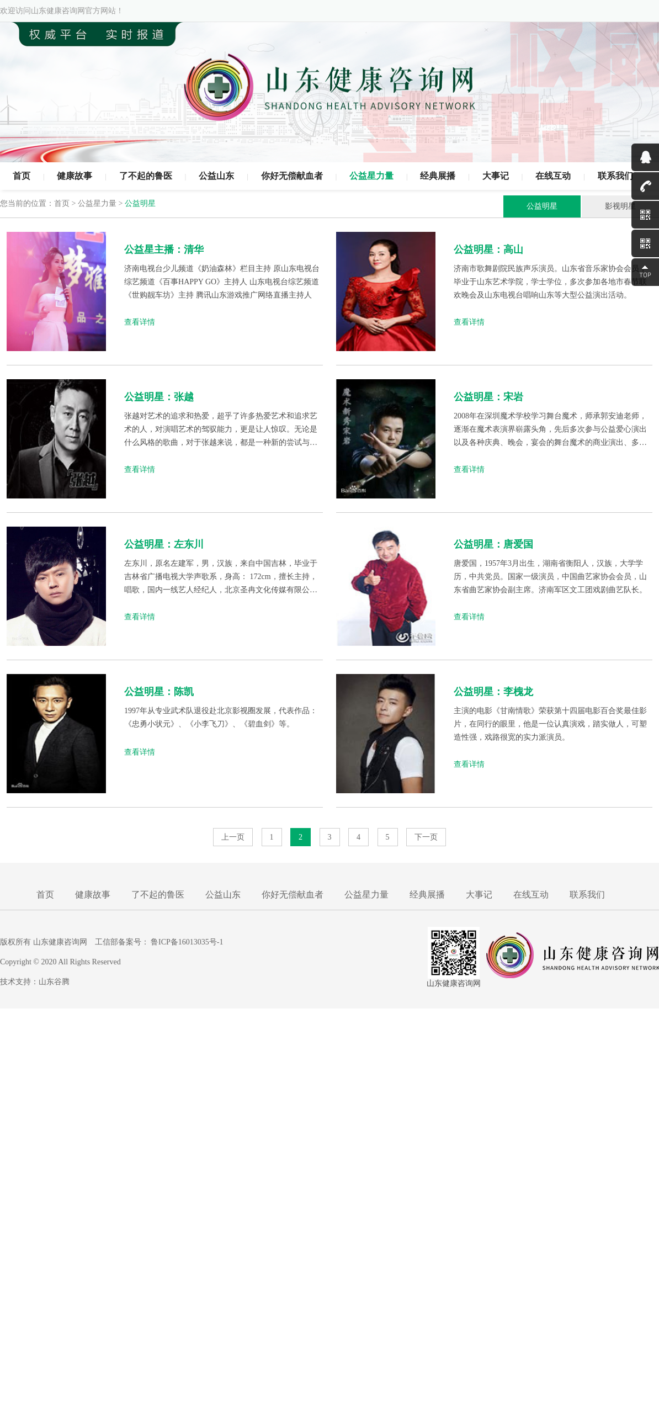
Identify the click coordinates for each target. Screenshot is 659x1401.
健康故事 (74, 176)
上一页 (233, 837)
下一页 (426, 837)
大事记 (495, 176)
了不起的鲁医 (145, 176)
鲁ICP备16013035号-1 (187, 942)
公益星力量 (371, 176)
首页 (21, 176)
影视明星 (620, 206)
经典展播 (437, 176)
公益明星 (542, 206)
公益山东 (216, 176)
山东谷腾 (54, 982)
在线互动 (553, 176)
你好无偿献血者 (292, 176)
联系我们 (615, 176)
